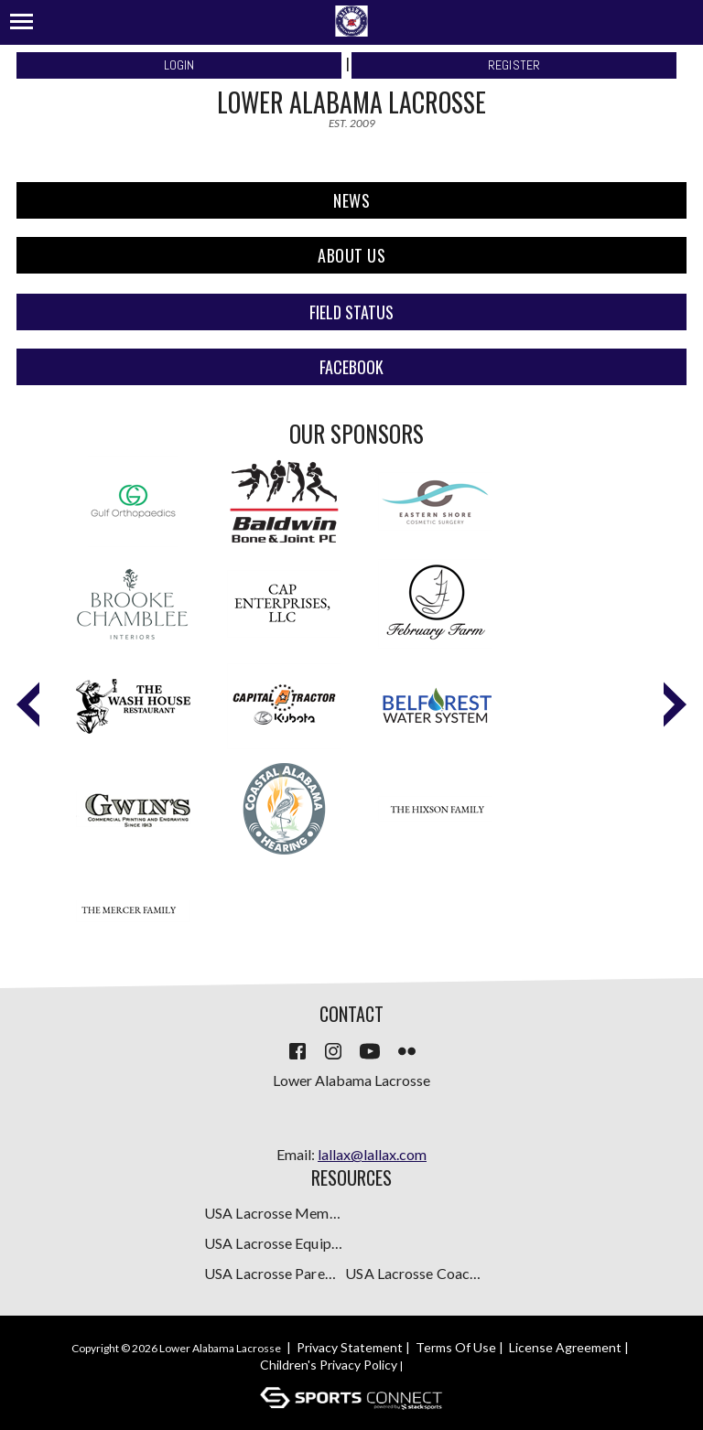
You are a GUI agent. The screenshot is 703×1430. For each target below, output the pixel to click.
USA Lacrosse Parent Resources (273, 1273)
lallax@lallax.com (372, 1154)
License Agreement (565, 1347)
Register (514, 65)
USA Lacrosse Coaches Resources (414, 1273)
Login (179, 65)
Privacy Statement (350, 1347)
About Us (351, 255)
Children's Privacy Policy (328, 1364)
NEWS (351, 200)
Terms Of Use (456, 1347)
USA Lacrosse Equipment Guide (273, 1243)
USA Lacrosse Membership (273, 1212)
